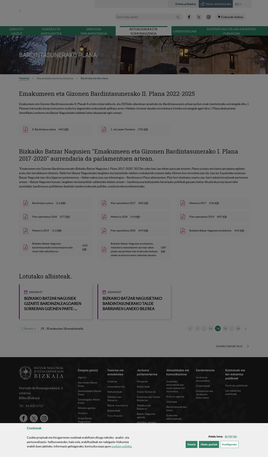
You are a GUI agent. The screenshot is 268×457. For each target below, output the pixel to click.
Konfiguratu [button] (230, 444)
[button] (226, 436)
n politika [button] (121, 446)
